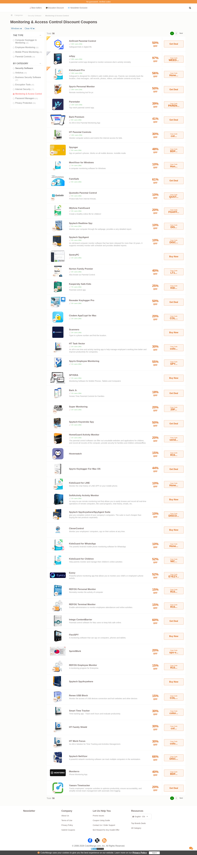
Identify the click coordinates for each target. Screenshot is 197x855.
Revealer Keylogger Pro (81, 300)
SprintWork (75, 651)
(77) (32, 89)
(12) (37, 47)
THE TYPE (27, 35)
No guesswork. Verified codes (98, 2)
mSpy (72, 56)
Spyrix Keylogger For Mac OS (84, 469)
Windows (15, 28)
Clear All (29, 28)
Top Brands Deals (138, 823)
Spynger (73, 147)
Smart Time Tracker (79, 710)
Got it (154, 853)
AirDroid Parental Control (82, 41)
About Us (65, 816)
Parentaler (74, 102)
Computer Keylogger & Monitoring (26, 41)
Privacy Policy (139, 853)
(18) (33, 57)
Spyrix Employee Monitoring (84, 361)
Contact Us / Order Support (104, 825)
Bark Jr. (73, 390)
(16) (27, 43)
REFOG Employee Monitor (83, 665)
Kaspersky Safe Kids (80, 284)
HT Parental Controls (80, 132)
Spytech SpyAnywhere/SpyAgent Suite (89, 512)
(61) (36, 98)
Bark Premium (76, 117)
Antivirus (21, 73)
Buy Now (173, 256)
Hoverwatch (75, 453)
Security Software (34, 16)
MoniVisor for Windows (81, 162)
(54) (34, 103)
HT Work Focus (77, 741)
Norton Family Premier (81, 269)
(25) (32, 85)
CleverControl (76, 528)
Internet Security (24, 89)
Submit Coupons (68, 830)
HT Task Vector (77, 343)
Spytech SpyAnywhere (81, 681)
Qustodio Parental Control (83, 193)
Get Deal (173, 44)
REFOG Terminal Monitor (82, 604)
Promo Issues (98, 816)
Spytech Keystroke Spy (81, 422)
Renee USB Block (78, 695)
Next (181, 33)
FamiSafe (74, 179)
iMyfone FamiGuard (79, 208)
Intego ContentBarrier (80, 619)
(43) (25, 73)
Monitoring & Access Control (28, 94)
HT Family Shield (78, 727)
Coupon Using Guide (101, 820)
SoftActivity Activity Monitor (84, 495)
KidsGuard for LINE (79, 483)
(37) (16, 80)
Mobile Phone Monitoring (28, 52)
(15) (40, 52)
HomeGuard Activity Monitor (84, 434)
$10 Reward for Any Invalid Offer (106, 830)
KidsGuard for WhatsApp (82, 543)
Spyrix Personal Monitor (82, 86)
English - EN (138, 817)
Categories (18, 15)
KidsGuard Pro (77, 70)
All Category (136, 828)
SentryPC (74, 255)
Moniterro (74, 771)
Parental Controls (25, 56)
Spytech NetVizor (78, 756)
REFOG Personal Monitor (82, 589)
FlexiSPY (74, 635)
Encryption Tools (24, 84)
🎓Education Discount (55, 8)
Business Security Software (28, 78)
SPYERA (73, 375)
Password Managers (26, 98)
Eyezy (72, 573)
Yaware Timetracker (79, 785)
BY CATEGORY (27, 63)
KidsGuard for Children (81, 559)
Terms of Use (66, 820)
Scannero (74, 329)
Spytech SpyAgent (79, 237)
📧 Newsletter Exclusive (77, 8)
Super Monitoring (78, 406)
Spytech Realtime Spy (80, 223)
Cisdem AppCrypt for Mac (82, 315)
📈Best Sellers (36, 8)
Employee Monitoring (26, 47)
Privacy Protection (25, 103)
